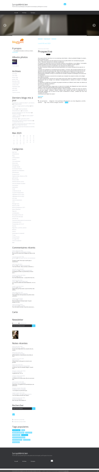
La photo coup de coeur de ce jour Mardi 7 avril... (23, 123)
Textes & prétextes (22, 109)
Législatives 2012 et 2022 (18, 194)
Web (13, 242)
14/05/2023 (54, 38)
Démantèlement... (16, 110)
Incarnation (25, 110)
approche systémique (18, 432)
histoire (52, 102)
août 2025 (14, 88)
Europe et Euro (15, 174)
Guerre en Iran (15, 360)
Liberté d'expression (17, 200)
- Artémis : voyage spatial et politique (21, 106)
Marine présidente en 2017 (18, 207)
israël (23, 430)
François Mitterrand (22, 281)
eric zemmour (27, 440)
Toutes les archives (16, 92)
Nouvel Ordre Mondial (17, 216)
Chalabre (16, 128)
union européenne (17, 440)
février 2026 (15, 77)
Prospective (45, 51)
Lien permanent (42, 101)
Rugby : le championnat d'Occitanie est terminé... (23, 126)
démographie (16, 442)
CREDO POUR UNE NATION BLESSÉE (21, 366)
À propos (33, 12)
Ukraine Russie (15, 237)
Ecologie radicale (16, 166)
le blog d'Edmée (18, 104)
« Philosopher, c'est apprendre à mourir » (22, 394)
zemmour (61, 102)
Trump (14, 235)
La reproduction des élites (18, 353)
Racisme (14, 226)
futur (48, 102)
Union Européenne (16, 240)
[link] (40, 96)
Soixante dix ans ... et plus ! (18, 347)
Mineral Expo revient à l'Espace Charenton (22, 120)
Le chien (14, 109)
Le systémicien (20, 4)
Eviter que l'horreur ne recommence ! (23, 258)
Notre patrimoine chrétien (24, 252)
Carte (15, 312)
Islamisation (15, 187)
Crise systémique (16, 161)
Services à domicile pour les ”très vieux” (21, 112)
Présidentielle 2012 (16, 222)
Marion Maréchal (16, 209)
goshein (14, 252)
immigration (29, 432)
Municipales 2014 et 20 (17, 214)
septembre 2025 (16, 86)
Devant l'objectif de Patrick (20, 125)
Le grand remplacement (18, 192)
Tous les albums (15, 66)
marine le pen (16, 430)
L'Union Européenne (17, 399)
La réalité (20, 299)
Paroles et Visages (16, 114)
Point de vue (15, 218)
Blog (13, 155)
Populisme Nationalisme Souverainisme (21, 220)
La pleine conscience (17, 377)
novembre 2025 (16, 83)
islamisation (25, 435)
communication (16, 157)
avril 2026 (14, 73)
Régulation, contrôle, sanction (19, 227)
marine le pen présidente (19, 437)
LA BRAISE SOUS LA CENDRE (19, 389)
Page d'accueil (47, 38)
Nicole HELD (15, 270)
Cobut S (14, 281)
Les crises (14, 198)
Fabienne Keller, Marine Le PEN (19, 176)
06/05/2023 (40, 38)
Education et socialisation (18, 170)
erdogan (56, 102)
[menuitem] (16, 13)
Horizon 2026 (15, 179)
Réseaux (14, 229)
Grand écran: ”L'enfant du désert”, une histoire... (23, 103)
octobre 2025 (15, 84)
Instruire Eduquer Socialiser (18, 183)
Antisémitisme (15, 154)
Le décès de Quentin (17, 372)
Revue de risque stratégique (19, 383)
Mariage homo (15, 203)
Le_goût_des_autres (24, 118)
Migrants (14, 211)
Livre (13, 202)
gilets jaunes (15, 178)
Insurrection (15, 185)
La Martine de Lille (16, 190)
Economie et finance (17, 168)
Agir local (14, 152)
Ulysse (19, 287)
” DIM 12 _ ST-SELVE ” (17, 115)
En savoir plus (66, 470)
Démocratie (15, 163)
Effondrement (15, 172)
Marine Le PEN (15, 205)
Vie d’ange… (15, 118)
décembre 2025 (15, 81)
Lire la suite (15, 52)
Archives (24, 12)
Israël (13, 189)
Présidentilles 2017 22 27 (18, 224)
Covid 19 (14, 159)
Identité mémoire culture (18, 181)
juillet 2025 (14, 90)
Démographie (15, 165)
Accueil (16, 12)
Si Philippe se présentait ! (24, 265)
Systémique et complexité (18, 233)
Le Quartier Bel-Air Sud (17, 122)
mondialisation (15, 213)
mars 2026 (14, 75)
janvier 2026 (15, 79)
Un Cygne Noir (15, 238)
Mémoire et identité (23, 293)
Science (14, 231)
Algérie (20, 276)
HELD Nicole (15, 305)
